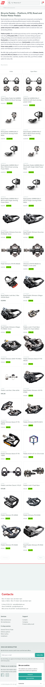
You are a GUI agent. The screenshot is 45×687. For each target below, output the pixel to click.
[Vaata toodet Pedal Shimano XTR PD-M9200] (11, 250)
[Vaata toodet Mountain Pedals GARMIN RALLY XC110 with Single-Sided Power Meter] (33, 151)
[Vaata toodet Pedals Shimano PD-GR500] (11, 501)
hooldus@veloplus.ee (22, 609)
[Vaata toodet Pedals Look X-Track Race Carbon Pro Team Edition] (33, 313)
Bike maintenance (6, 620)
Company (25, 622)
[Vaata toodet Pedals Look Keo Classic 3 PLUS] (11, 472)
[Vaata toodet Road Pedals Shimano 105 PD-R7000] (33, 377)
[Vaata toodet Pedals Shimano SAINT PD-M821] (11, 345)
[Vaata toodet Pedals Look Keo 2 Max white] (11, 377)
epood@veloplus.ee (18, 604)
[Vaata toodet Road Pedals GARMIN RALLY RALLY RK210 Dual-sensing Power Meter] (33, 118)
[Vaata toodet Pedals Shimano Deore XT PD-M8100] (33, 345)
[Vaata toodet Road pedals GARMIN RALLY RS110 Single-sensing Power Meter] (33, 185)
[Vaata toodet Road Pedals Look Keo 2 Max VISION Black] (11, 282)
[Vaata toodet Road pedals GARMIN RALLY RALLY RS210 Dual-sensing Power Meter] (11, 151)
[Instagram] (7, 675)
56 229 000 (12, 609)
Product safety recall (28, 624)
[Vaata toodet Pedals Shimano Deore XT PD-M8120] (11, 408)
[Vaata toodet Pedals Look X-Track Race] (33, 472)
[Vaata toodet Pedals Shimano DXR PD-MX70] (33, 408)
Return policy (4, 634)
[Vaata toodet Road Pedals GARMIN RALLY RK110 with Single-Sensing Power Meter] (11, 185)
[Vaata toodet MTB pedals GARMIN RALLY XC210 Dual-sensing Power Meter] (11, 118)
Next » (41, 558)
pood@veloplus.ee (17, 606)
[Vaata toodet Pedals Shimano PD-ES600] (11, 531)
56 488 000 (8, 606)
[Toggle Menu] (3, 2)
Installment (4, 636)
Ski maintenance (5, 622)
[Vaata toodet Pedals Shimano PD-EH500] (33, 501)
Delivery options (5, 632)
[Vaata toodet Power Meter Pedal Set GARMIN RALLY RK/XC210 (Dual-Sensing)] (11, 84)
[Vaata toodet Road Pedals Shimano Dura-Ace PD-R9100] (33, 218)
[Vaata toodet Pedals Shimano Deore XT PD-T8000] (11, 440)
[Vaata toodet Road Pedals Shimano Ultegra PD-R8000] (33, 282)
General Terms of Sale (7, 630)
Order (11, 71)
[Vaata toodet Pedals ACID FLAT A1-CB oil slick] (33, 440)
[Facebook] (2, 675)
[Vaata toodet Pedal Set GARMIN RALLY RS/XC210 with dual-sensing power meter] (33, 84)
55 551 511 (9, 604)
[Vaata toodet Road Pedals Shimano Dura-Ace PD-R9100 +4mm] (11, 218)
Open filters (33, 71)
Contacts (24, 620)
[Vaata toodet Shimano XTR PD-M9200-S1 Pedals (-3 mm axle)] (33, 250)
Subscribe (39, 655)
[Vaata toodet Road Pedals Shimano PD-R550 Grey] (33, 531)
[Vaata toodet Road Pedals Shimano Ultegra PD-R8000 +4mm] (11, 313)
